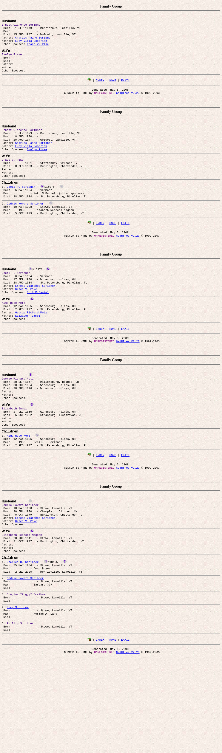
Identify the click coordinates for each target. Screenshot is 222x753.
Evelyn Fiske (37, 167)
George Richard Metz (31, 353)
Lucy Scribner (17, 687)
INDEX (100, 92)
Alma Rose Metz (18, 491)
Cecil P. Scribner (21, 212)
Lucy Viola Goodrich (31, 45)
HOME (112, 92)
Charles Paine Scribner (33, 41)
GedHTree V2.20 (127, 105)
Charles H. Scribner (23, 633)
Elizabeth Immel (27, 357)
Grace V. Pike (38, 49)
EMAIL (125, 92)
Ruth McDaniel (38, 329)
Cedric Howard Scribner (25, 231)
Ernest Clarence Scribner (35, 321)
